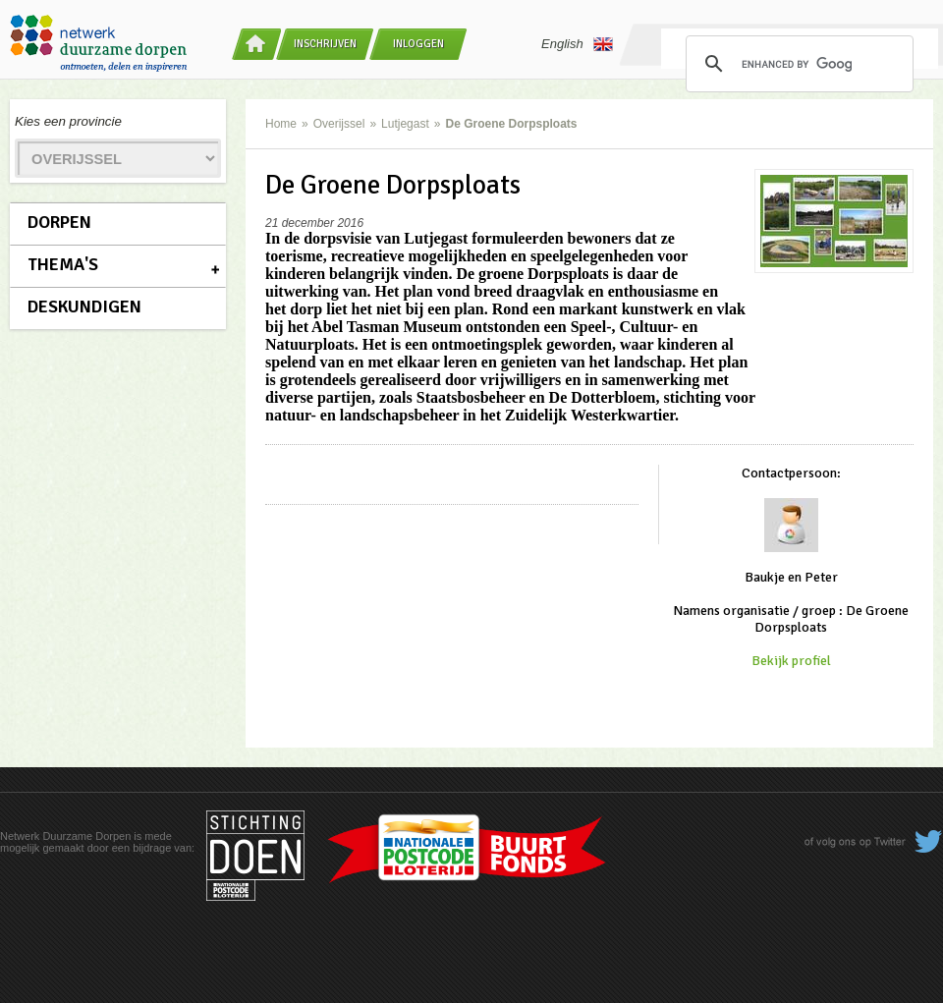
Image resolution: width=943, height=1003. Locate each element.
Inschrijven (325, 43)
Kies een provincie (68, 121)
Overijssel (339, 124)
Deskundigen (84, 306)
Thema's (63, 264)
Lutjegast (405, 124)
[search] (797, 64)
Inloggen (418, 43)
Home (281, 124)
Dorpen (59, 222)
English (577, 44)
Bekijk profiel (791, 660)
